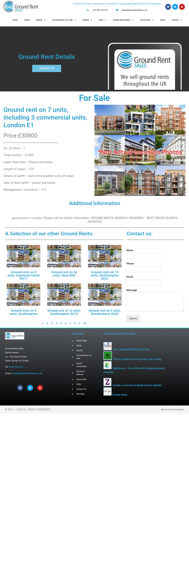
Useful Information (123, 20)
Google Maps (119, 394)
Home (15, 20)
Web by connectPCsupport (172, 409)
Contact (177, 20)
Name (129, 250)
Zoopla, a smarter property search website (137, 385)
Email (129, 276)
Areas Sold (147, 20)
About (27, 20)
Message (131, 290)
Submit (133, 318)
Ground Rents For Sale (64, 20)
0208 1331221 (16, 367)
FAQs (162, 20)
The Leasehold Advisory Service (131, 349)
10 (84, 323)
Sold (102, 20)
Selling (87, 20)
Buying (41, 20)
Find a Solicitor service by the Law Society (137, 359)
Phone (130, 263)
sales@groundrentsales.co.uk (26, 373)
